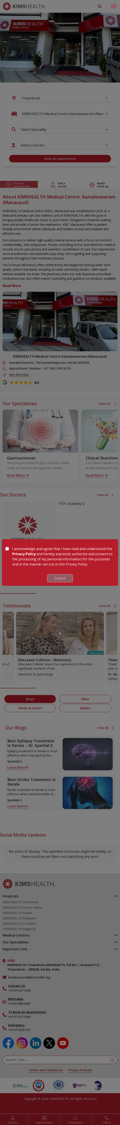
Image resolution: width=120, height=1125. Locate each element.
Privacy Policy (24, 554)
